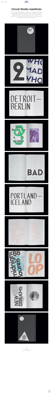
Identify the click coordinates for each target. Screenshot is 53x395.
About (6, 1)
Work (2, 1)
